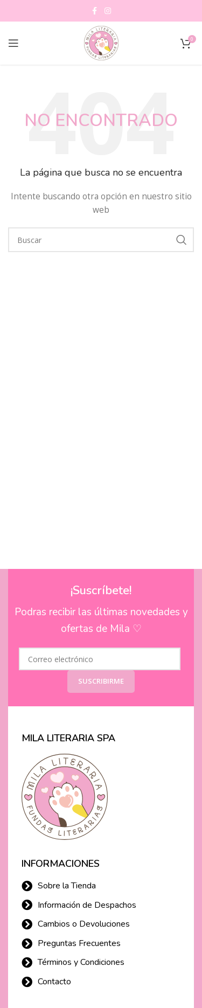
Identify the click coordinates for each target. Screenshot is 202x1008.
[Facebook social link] (94, 11)
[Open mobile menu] (13, 43)
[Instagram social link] (107, 11)
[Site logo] (101, 42)
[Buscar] (101, 239)
